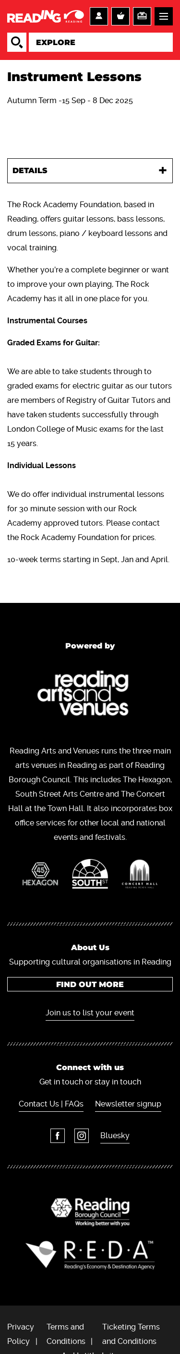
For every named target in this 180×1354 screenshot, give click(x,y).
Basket (120, 16)
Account (99, 16)
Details (30, 170)
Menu (164, 16)
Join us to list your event (90, 1012)
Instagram (81, 1136)
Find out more (90, 984)
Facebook (57, 1136)
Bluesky (115, 1135)
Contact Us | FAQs (51, 1103)
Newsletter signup (128, 1103)
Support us (142, 16)
